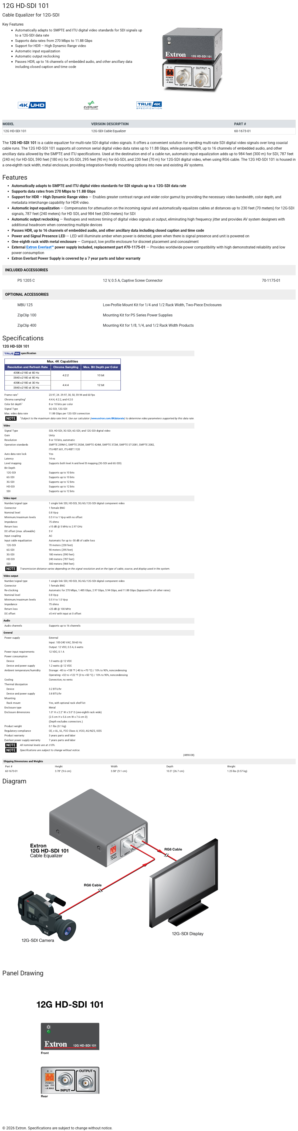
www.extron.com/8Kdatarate (107, 418)
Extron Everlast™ (40, 247)
